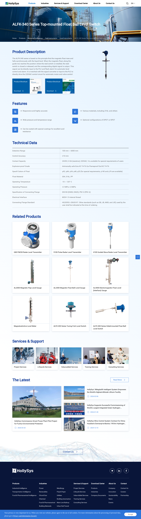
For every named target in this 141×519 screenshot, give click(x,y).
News (110, 499)
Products (31, 3)
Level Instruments (66, 38)
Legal (120, 515)
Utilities (59, 495)
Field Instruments (51, 38)
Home (14, 38)
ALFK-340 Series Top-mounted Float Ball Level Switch (93, 38)
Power (41, 488)
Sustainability (113, 495)
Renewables (43, 492)
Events (111, 502)
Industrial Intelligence (35, 38)
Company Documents (98, 495)
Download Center (81, 3)
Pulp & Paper (61, 492)
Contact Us (110, 3)
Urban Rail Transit (63, 506)
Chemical (42, 499)
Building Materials (45, 506)
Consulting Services (80, 502)
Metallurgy (60, 488)
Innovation (112, 492)
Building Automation (64, 499)
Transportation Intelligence (21, 492)
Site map (126, 515)
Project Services (79, 488)
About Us (96, 3)
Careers (123, 492)
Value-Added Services (81, 495)
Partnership (125, 495)
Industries (45, 3)
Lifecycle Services (79, 492)
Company (112, 488)
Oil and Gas (43, 495)
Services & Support (61, 3)
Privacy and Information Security (108, 515)
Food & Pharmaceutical (47, 502)
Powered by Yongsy (59, 515)
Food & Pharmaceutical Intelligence (24, 495)
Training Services (79, 499)
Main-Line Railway (63, 502)
